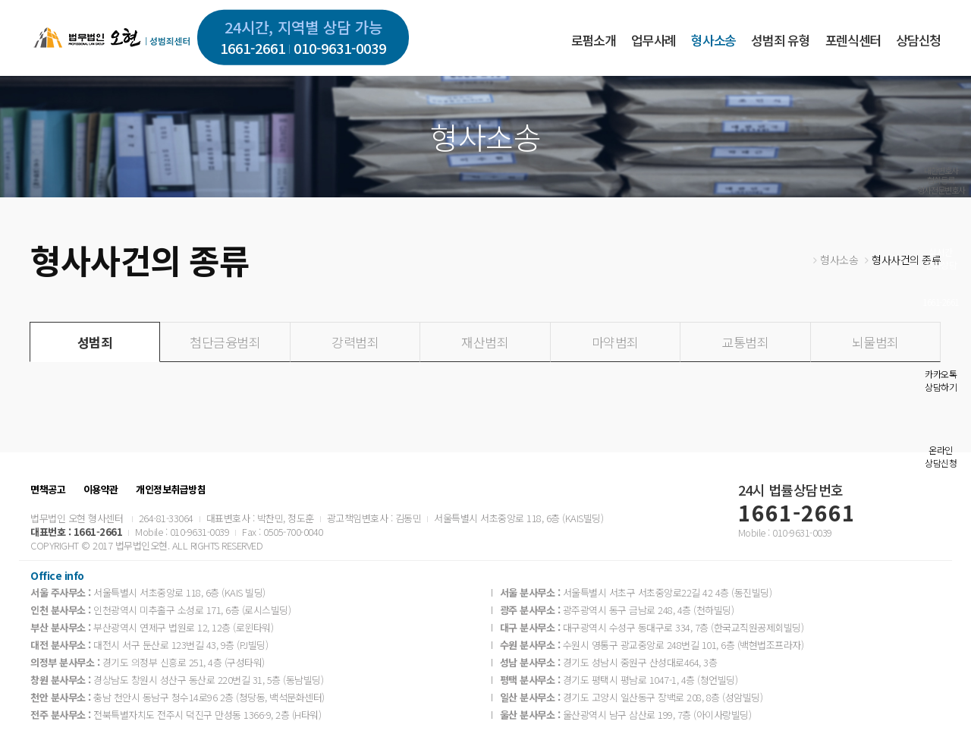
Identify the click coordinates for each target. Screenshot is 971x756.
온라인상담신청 (941, 456)
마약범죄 (615, 341)
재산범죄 (484, 341)
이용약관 (100, 489)
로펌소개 (593, 39)
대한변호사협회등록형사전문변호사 (941, 180)
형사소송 (713, 39)
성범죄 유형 (780, 39)
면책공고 (47, 489)
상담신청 (918, 39)
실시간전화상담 (941, 258)
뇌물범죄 (875, 341)
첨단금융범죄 (225, 341)
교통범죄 (744, 341)
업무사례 (653, 39)
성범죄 (95, 341)
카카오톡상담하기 (941, 380)
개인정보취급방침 (171, 489)
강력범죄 (355, 341)
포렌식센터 (853, 39)
